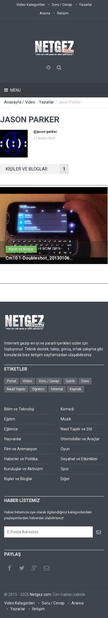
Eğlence (11, 429)
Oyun (65, 449)
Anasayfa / (14, 102)
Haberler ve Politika (21, 459)
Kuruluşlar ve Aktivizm (23, 469)
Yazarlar (85, 4)
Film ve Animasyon (20, 449)
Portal (11, 381)
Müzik (66, 419)
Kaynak (75, 389)
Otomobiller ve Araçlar (80, 439)
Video (30, 102)
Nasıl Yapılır (16, 389)
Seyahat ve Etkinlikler (79, 459)
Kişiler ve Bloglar (21, 249)
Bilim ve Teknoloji (19, 409)
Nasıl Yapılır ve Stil (76, 429)
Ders (85, 381)
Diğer (65, 479)
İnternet (57, 389)
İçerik (70, 381)
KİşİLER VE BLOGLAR (37, 169)
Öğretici (38, 389)
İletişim (63, 13)
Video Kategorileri (30, 4)
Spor (65, 469)
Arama (45, 13)
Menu (15, 90)
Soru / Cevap (62, 4)
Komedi (67, 409)
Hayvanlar (13, 439)
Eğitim (9, 419)
